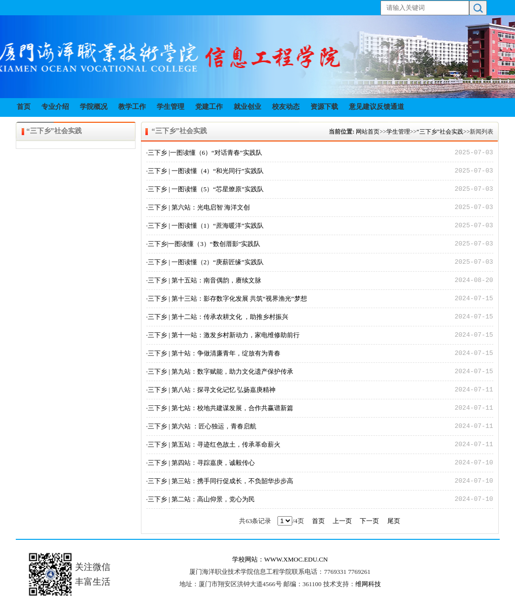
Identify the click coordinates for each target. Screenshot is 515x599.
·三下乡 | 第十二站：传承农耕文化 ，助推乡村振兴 (217, 316)
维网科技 (368, 584)
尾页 (393, 521)
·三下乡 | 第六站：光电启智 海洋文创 (198, 207)
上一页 (342, 521)
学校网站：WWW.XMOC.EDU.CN (280, 559)
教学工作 (132, 106)
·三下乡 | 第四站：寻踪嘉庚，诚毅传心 (200, 462)
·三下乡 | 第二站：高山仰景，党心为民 (200, 499)
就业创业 (247, 106)
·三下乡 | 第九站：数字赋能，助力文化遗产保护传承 (219, 371)
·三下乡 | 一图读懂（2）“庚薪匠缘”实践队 (205, 262)
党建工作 (209, 106)
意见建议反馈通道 (376, 106)
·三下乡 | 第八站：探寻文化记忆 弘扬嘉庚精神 (211, 389)
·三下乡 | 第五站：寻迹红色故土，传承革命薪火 (213, 444)
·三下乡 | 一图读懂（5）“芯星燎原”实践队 (205, 189)
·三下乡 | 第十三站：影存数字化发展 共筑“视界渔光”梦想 (226, 298)
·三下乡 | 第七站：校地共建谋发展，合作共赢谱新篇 (219, 408)
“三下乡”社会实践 (439, 131)
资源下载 (324, 106)
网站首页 (367, 131)
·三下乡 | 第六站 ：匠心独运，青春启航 (201, 426)
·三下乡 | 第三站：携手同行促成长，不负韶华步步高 (219, 481)
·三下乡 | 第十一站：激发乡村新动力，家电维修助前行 (223, 335)
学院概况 (93, 106)
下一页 (369, 521)
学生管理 (170, 106)
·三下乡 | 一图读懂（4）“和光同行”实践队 (205, 171)
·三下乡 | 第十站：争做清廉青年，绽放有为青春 (213, 353)
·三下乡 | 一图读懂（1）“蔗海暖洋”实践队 (205, 225)
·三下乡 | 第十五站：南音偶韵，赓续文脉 (203, 280)
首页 (24, 106)
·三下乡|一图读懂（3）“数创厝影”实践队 (203, 243)
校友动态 (286, 106)
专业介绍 (55, 106)
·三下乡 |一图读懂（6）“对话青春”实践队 (204, 152)
